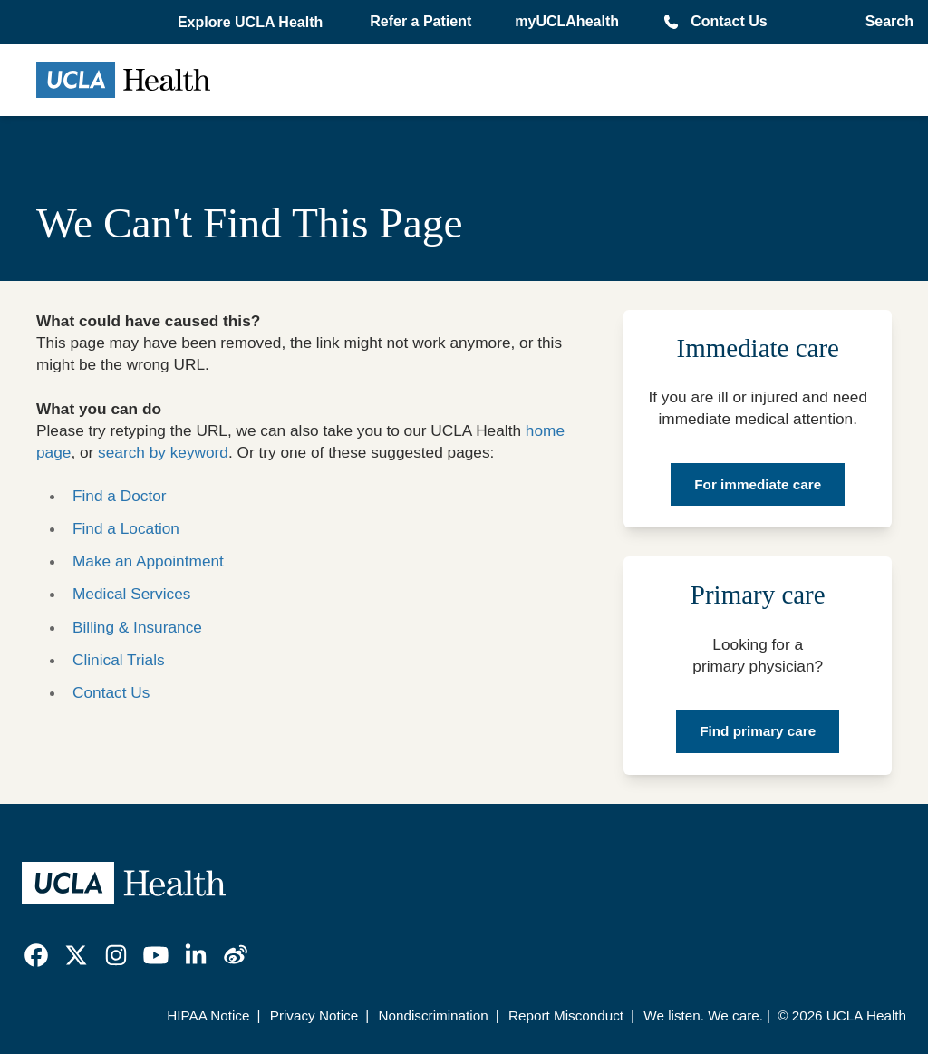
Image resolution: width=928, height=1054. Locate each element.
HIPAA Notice (208, 1015)
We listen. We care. (703, 1015)
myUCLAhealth (567, 21)
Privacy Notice (314, 1015)
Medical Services (131, 594)
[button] (252, 23)
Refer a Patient (420, 21)
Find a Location (125, 528)
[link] (36, 955)
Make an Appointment (148, 561)
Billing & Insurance (137, 627)
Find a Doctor (119, 496)
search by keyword (163, 452)
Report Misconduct (566, 1015)
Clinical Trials (118, 660)
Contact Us (729, 21)
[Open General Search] (884, 21)
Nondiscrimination (433, 1015)
